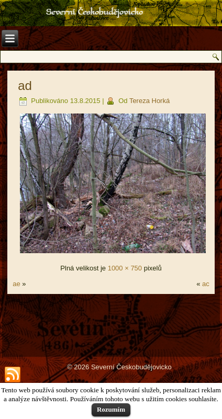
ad (25, 85)
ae (16, 284)
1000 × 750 (125, 268)
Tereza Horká (149, 101)
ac (205, 284)
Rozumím (111, 409)
